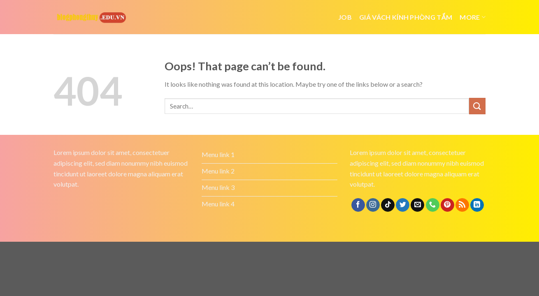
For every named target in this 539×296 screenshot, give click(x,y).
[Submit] (477, 106)
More (473, 17)
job (345, 17)
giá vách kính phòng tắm (405, 17)
